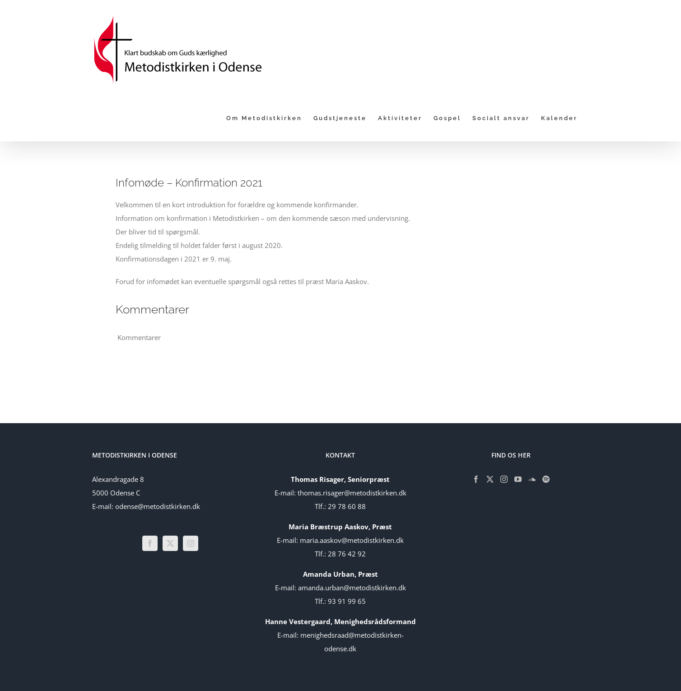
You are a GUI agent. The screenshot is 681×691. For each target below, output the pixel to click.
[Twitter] (170, 543)
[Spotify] (546, 479)
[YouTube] (518, 479)
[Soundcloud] (532, 479)
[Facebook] (150, 543)
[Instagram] (190, 543)
